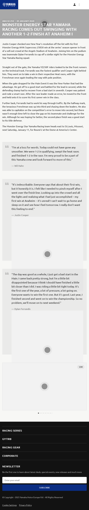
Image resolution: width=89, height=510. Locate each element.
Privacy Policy (25, 505)
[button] (84, 5)
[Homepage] (9, 4)
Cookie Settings (9, 505)
